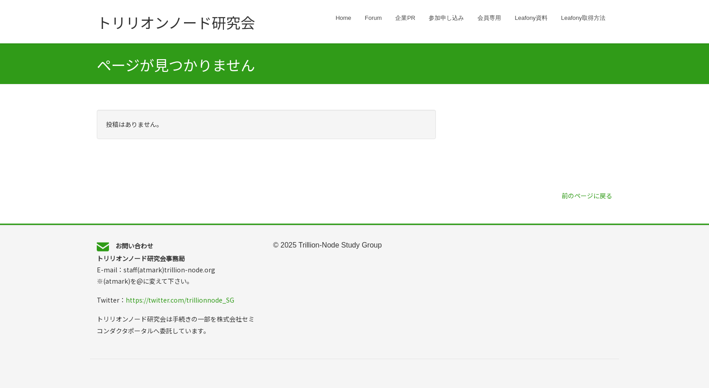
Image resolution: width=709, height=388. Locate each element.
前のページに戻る (587, 195)
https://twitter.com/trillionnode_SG (180, 299)
